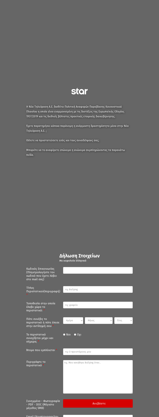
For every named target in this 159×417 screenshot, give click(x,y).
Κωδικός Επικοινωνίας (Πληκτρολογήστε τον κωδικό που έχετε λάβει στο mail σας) (41, 274)
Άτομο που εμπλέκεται (41, 350)
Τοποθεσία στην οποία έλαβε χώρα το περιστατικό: (40, 307)
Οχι (79, 334)
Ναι (68, 334)
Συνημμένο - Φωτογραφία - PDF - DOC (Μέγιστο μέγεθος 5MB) (43, 404)
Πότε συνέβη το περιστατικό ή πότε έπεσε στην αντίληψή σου (42, 322)
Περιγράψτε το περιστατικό (36, 363)
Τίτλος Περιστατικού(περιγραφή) (43, 291)
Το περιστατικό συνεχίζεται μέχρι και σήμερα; (39, 338)
